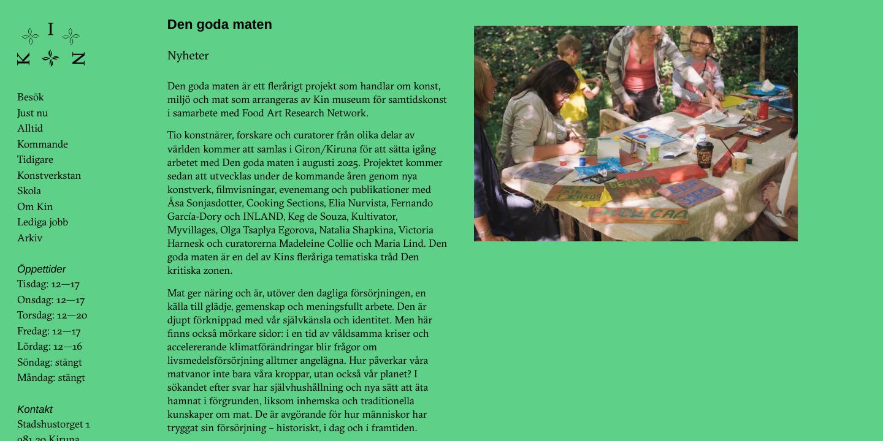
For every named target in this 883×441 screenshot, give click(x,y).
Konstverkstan (49, 175)
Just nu (32, 113)
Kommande (42, 144)
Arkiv (30, 238)
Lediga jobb (42, 222)
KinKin (51, 44)
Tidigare (35, 159)
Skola (29, 190)
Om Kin (35, 206)
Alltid (30, 128)
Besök (30, 97)
